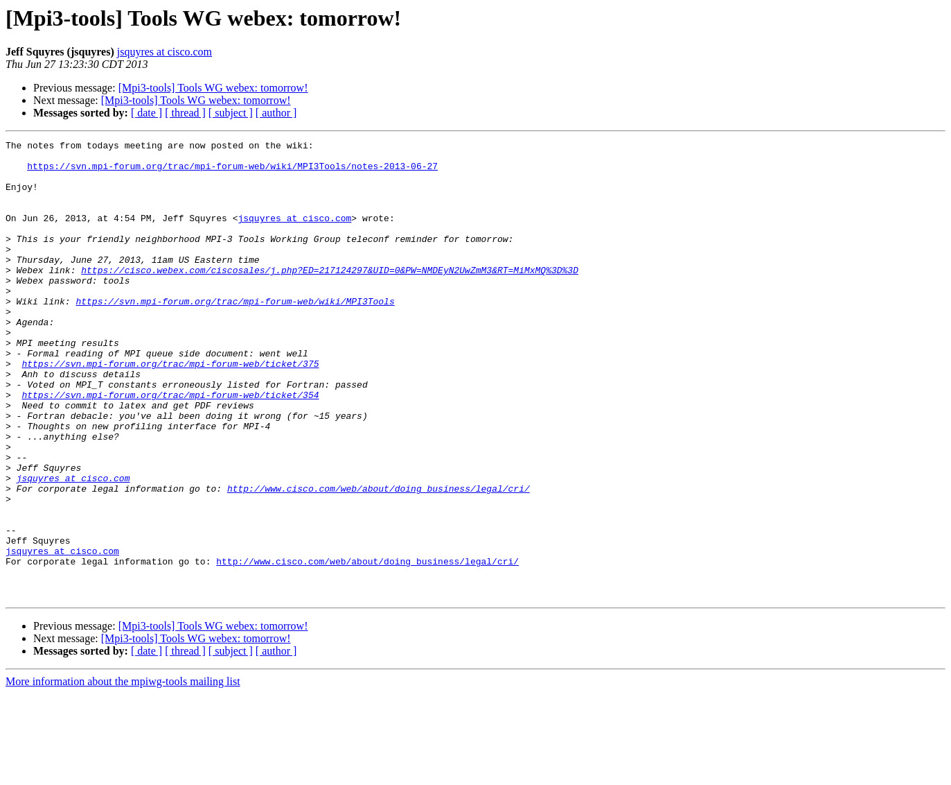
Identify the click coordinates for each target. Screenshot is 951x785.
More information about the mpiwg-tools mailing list (123, 773)
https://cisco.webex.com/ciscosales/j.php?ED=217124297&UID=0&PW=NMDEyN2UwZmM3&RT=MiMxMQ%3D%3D (329, 297)
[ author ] (276, 113)
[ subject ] (230, 113)
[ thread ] (185, 113)
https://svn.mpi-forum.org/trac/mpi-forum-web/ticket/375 (170, 409)
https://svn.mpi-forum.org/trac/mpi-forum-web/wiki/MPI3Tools (234, 334)
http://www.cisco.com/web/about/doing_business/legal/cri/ (378, 559)
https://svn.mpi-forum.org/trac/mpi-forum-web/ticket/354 (170, 446)
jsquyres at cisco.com (164, 52)
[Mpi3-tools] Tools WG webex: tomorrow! (213, 88)
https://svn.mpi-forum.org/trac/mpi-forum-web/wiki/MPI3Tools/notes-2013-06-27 (232, 172)
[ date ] (146, 113)
